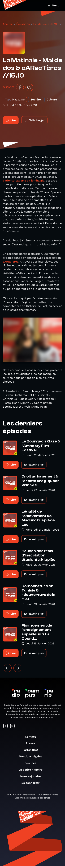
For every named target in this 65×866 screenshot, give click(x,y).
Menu (53, 5)
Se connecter (32, 782)
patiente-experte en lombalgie (23, 180)
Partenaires (32, 749)
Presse (32, 743)
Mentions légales (32, 756)
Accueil (8, 24)
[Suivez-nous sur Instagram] (12, 726)
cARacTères (10, 261)
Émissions (23, 24)
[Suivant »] (17, 668)
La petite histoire (32, 769)
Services (32, 763)
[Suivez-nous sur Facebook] (5, 726)
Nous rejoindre (32, 776)
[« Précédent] (7, 668)
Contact (32, 736)
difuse (47, 798)
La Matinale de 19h (46, 24)
